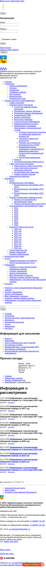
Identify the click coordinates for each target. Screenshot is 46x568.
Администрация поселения (21, 105)
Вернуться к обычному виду (12, 1)
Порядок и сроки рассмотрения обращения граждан (23, 268)
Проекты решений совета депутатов (30, 204)
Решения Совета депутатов (21, 227)
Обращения (10, 265)
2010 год (17, 229)
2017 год (17, 244)
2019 (16, 225)
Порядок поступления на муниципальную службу (29, 144)
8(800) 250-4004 (11, 542)
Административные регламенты (23, 261)
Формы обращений (17, 252)
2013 (16, 212)
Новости (17, 160)
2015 (16, 216)
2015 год (17, 240)
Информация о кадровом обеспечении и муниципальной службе (27, 128)
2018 (16, 223)
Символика (14, 90)
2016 (16, 219)
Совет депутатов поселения (21, 164)
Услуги (7, 259)
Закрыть (4, 52)
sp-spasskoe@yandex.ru (19, 529)
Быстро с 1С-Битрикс (31, 564)
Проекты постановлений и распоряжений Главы (25, 201)
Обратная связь (7, 554)
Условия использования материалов (20, 492)
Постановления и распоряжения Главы (26, 206)
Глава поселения (16, 103)
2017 (16, 221)
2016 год (17, 242)
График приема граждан (24, 174)
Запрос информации (18, 273)
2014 (16, 214)
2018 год (17, 246)
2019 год (17, 248)
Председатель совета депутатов (28, 166)
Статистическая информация (27, 122)
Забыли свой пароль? (9, 50)
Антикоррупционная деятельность (29, 162)
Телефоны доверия (17, 92)
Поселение (9, 84)
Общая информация (18, 86)
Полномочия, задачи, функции (27, 111)
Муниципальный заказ (14, 256)
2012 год (17, 233)
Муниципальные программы (21, 183)
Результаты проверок (23, 120)
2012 (16, 210)
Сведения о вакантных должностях (29, 140)
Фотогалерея (15, 94)
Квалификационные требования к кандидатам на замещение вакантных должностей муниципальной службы (31, 151)
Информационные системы (26, 124)
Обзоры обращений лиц (15, 380)
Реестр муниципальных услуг (22, 263)
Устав (11, 181)
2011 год (17, 231)
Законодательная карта (15, 488)
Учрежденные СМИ (22, 115)
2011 (16, 208)
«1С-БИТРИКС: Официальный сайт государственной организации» (21, 564)
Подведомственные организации (28, 113)
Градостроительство (18, 250)
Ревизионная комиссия (19, 176)
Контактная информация (29, 157)
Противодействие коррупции (26, 172)
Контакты (9, 284)
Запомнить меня (9, 39)
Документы (9, 179)
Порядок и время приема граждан (24, 278)
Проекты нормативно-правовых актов (25, 197)
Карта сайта (10, 490)
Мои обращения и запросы (21, 275)
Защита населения (22, 117)
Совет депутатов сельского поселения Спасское (26, 169)
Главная (8, 82)
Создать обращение (18, 271)
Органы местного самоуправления (20, 101)
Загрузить (11, 402)
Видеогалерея (15, 96)
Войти (3, 13)
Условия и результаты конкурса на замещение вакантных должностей (32, 134)
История (13, 88)
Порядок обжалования (19, 254)
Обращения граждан (14, 378)
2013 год (17, 235)
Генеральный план (17, 99)
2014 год (17, 237)
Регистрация (5, 48)
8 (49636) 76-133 (38, 521)
